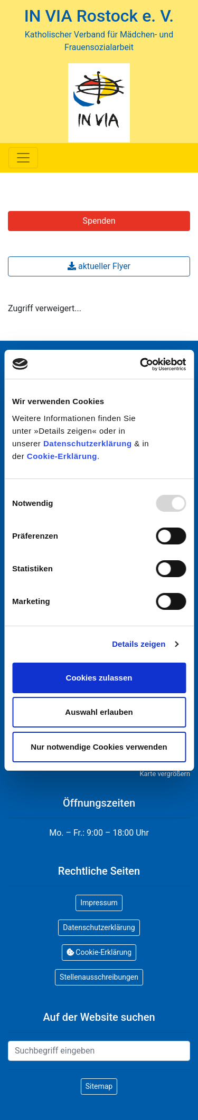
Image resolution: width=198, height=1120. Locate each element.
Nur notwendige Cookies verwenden (99, 746)
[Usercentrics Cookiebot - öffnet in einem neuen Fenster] (141, 364)
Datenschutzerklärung (87, 443)
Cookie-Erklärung (62, 456)
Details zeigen (138, 643)
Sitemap (99, 1086)
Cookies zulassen (99, 677)
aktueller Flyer (99, 266)
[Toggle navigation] (23, 157)
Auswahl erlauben (99, 711)
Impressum (98, 902)
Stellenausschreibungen (99, 977)
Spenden (98, 221)
